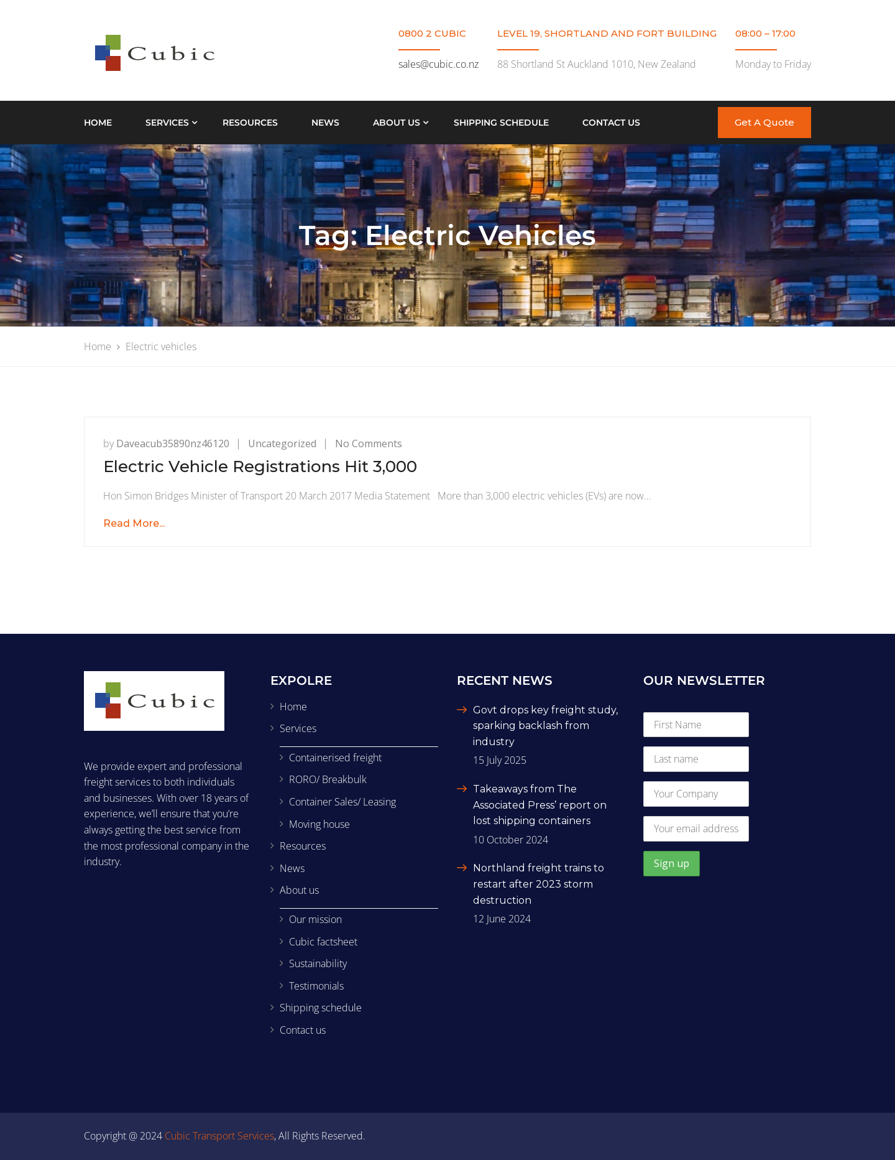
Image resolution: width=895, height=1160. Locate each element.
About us (396, 122)
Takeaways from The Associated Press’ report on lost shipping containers (540, 805)
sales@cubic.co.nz (438, 64)
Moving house (319, 824)
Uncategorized (282, 443)
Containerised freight (335, 757)
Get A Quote (764, 122)
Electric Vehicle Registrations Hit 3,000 (260, 466)
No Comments (368, 443)
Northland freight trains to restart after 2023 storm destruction (538, 884)
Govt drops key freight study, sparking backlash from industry (545, 726)
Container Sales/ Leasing (342, 802)
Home (98, 122)
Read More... (134, 523)
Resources (250, 122)
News (325, 122)
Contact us (611, 122)
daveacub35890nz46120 (172, 443)
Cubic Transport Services (219, 1136)
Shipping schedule (501, 122)
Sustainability (318, 963)
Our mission (315, 919)
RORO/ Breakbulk (328, 779)
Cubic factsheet (323, 942)
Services (167, 122)
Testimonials (316, 986)
